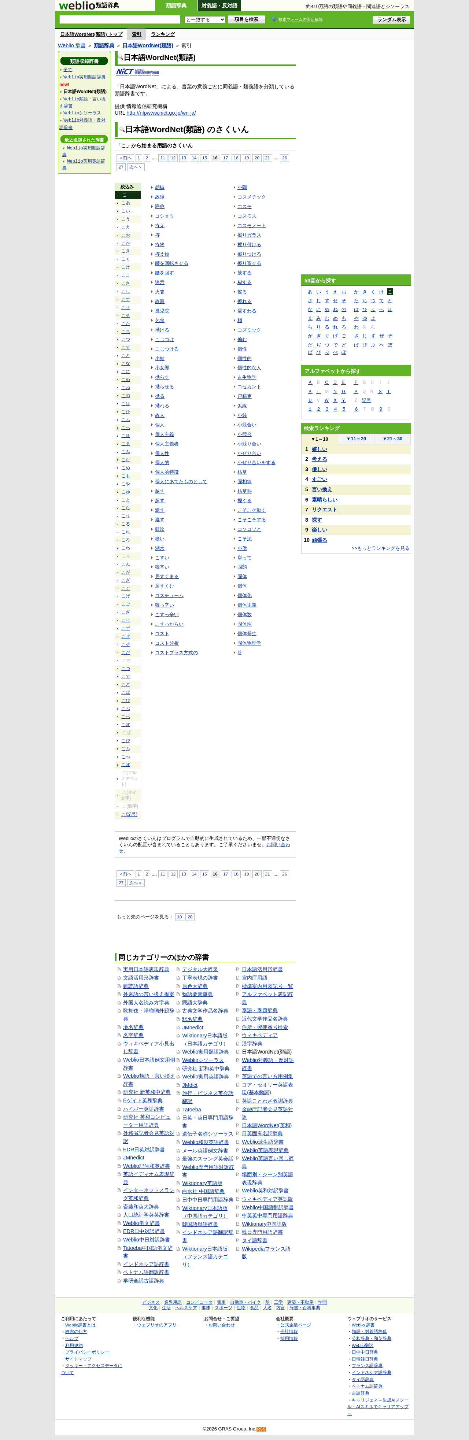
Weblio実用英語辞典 (205, 1077)
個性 (242, 349)
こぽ (125, 764)
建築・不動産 (300, 1302)
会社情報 (289, 1331)
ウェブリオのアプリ (157, 1324)
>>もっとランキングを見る (381, 548)
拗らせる (164, 386)
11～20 (356, 438)
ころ (125, 540)
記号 (366, 400)
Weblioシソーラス (203, 1060)
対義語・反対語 (219, 5)
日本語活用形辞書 (262, 969)
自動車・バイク (245, 1302)
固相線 (244, 481)
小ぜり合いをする (256, 462)
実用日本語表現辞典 (146, 969)
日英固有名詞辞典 (262, 1133)
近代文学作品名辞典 (265, 1019)
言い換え (322, 489)
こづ (125, 668)
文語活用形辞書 (141, 978)
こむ (125, 459)
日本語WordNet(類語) (147, 45)
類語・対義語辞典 (369, 1331)
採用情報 (289, 1338)
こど (125, 684)
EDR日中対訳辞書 (144, 1231)
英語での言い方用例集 (267, 1076)
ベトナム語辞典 (367, 1386)
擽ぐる (244, 500)
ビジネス (151, 1302)
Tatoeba (191, 1110)
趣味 (206, 1308)
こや (125, 483)
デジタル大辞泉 (200, 969)
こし (125, 291)
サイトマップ (78, 1358)
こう (125, 219)
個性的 (244, 358)
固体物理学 (249, 643)
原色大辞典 (195, 986)
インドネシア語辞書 (146, 1264)
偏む (242, 339)
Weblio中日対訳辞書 (146, 1240)
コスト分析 (167, 643)
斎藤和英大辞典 (141, 1207)
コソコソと (249, 529)
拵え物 (162, 254)
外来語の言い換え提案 (148, 994)
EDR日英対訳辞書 (144, 1149)
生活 (166, 1308)
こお (125, 235)
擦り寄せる (249, 263)
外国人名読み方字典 (146, 1003)
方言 (280, 1308)
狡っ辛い (164, 605)
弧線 (242, 405)
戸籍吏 (244, 396)
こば (125, 692)
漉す (160, 519)
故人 (160, 415)
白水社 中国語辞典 (203, 1191)
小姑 (160, 358)
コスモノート (251, 225)
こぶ (125, 708)
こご (125, 604)
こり (125, 515)
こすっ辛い (167, 614)
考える (319, 459)
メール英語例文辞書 (205, 1151)
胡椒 (160, 187)
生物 (241, 1308)
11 (162, 157)
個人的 (162, 462)
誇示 (160, 282)
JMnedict (133, 1157)
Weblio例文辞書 (141, 1223)
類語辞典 (176, 5)
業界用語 (173, 1302)
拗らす (162, 377)
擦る (242, 292)
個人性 (162, 453)
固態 (242, 567)
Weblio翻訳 (362, 1345)
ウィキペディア (260, 1035)
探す (317, 520)
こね (125, 387)
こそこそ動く (251, 510)
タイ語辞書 (254, 1240)
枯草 (242, 472)
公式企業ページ (295, 1324)
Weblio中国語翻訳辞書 (268, 1207)
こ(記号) (129, 814)
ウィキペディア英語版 (267, 1199)
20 (257, 157)
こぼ (125, 724)
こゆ (125, 492)
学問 (322, 1302)
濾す (160, 510)
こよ (125, 500)
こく (125, 259)
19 (246, 157)
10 (179, 916)
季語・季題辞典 (260, 1010)
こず (125, 628)
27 (121, 166)
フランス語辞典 (367, 1365)
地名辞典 (133, 1027)
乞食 (160, 320)
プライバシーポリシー (87, 1352)
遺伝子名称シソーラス (207, 1134)
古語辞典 (360, 1393)
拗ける (162, 330)
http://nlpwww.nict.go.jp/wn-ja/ (161, 113)
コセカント (249, 386)
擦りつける (249, 254)
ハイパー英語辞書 (143, 1109)
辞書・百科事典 (304, 1308)
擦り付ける (249, 244)
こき (125, 250)
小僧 (242, 548)
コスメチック (251, 197)
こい (125, 211)
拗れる (162, 405)
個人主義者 (167, 444)
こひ (125, 411)
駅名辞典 (192, 1019)
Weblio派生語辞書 (263, 1142)
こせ (125, 307)
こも (125, 475)
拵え (160, 225)
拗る (160, 396)
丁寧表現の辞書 (200, 978)
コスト (162, 633)
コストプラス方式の (176, 652)
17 (225, 157)
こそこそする (251, 519)
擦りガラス (249, 235)
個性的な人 (249, 367)
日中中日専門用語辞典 (207, 1200)
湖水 (160, 548)
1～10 (319, 439)
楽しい (319, 530)
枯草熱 (244, 491)
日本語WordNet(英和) (267, 1125)
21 (267, 157)
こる (125, 523)
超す (160, 500)
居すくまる (167, 576)
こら (125, 507)
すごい (319, 479)
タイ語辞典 (363, 1379)
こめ (125, 467)
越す (160, 491)
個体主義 (246, 605)
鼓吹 (160, 529)
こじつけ (164, 339)
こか (125, 243)
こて (125, 347)
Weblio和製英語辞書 (205, 1142)
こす (125, 299)
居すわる (246, 311)
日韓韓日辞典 (365, 1358)
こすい (162, 557)
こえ (125, 227)
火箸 (160, 292)
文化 (153, 1308)
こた (125, 323)
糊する (244, 282)
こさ (125, 283)
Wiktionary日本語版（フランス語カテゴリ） (205, 1256)
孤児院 (162, 311)
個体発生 (246, 633)
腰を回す (164, 272)
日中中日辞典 (365, 1352)
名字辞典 (133, 1035)
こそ (125, 315)
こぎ (125, 580)
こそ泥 (244, 538)
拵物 (160, 244)
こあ (125, 203)
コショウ (164, 216)
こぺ (125, 756)
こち (125, 331)
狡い (160, 538)
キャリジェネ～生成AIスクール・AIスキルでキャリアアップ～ (378, 1407)
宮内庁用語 (254, 978)
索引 (136, 34)
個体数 (244, 614)
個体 (242, 586)
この (125, 395)
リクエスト (324, 509)
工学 (278, 1302)
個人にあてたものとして (181, 481)
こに (125, 371)
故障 (160, 197)
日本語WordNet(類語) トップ (91, 34)
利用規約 (74, 1345)
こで (125, 676)
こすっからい (169, 624)
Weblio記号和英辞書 (146, 1166)
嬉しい (319, 449)
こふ (125, 419)
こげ (125, 596)
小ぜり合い (249, 453)
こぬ (125, 379)
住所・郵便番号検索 (265, 1027)
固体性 (244, 624)
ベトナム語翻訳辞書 (146, 1272)
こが (125, 572)
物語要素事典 (197, 994)
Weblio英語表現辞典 (265, 1150)
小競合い (246, 424)
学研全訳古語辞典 (143, 1281)
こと (125, 355)
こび (125, 700)
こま (125, 443)
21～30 (393, 438)
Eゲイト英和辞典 (143, 1100)
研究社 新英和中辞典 (147, 1092)
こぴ (125, 740)
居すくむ (164, 586)
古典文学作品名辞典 (205, 1011)
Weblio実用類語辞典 (205, 1052)
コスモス (246, 216)
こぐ (125, 588)
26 (284, 157)
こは (125, 403)
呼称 (160, 206)
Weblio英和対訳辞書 (265, 1190)
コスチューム (169, 595)
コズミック (249, 330)
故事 (160, 301)
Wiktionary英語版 (202, 1183)
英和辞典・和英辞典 (371, 1338)
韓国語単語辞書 (200, 1224)
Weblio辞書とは (80, 1324)
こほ (125, 435)
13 (183, 157)
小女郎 (162, 367)
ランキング (163, 34)
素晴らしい (324, 500)
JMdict (189, 1085)
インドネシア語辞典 (371, 1372)
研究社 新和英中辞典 (206, 1068)
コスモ (244, 206)
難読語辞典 (136, 986)
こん (125, 564)
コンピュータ (199, 1302)
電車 (221, 1302)
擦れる (244, 301)
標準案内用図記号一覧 (267, 986)
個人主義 (164, 434)
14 (194, 157)
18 (236, 157)
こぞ (125, 644)
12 (173, 157)
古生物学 (246, 377)
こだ (125, 652)
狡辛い (162, 567)
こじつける (167, 349)
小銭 (242, 415)
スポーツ (223, 1308)
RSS (261, 1429)
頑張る (319, 540)
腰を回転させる (171, 263)
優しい (319, 469)
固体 (242, 576)
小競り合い (249, 444)
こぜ (125, 636)
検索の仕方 (76, 1331)
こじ (125, 620)
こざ (125, 612)
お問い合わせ (221, 1324)
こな (125, 363)
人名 (267, 1308)
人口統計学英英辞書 (146, 1215)
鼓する (244, 272)
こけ (125, 267)
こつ (125, 339)
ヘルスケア (186, 1308)
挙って (244, 557)
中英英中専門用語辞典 (267, 1215)
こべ (125, 716)
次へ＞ (136, 166)
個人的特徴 (167, 472)
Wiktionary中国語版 (264, 1224)
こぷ (125, 748)
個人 (160, 424)
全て (67, 69)
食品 (254, 1308)
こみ (125, 451)
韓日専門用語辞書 (262, 1232)
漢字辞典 (252, 1044)
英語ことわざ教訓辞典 (267, 1101)
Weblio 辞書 (72, 45)
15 (204, 157)
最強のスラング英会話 (207, 1159)
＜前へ (125, 157)
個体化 (244, 595)
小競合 (244, 434)
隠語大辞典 (195, 1003)
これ (125, 531)
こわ (125, 548)
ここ (125, 275)
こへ (125, 427)
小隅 (242, 187)
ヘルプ (71, 1338)
